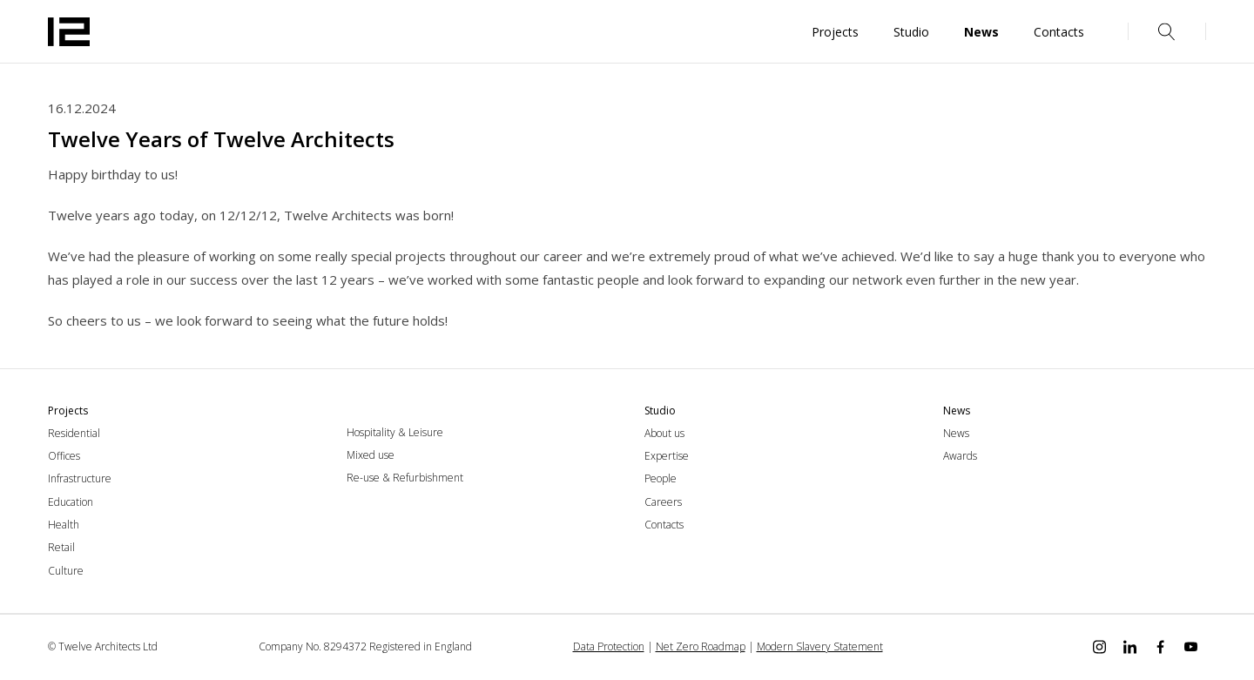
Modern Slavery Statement (820, 646)
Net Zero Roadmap (700, 646)
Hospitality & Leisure (395, 432)
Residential (74, 433)
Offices (64, 455)
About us (664, 433)
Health (63, 524)
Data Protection (608, 646)
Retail (61, 547)
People (660, 478)
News (956, 433)
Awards (960, 455)
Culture (66, 570)
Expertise (666, 455)
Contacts (664, 524)
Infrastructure (79, 478)
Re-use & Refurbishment (405, 477)
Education (70, 502)
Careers (663, 502)
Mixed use (370, 455)
